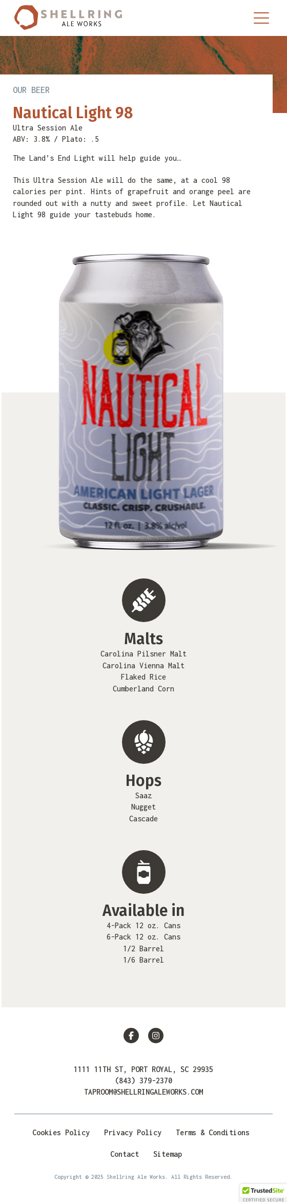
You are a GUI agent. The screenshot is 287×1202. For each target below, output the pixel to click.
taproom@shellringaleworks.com (143, 1091)
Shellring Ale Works (68, 18)
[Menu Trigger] (261, 18)
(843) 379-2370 (143, 1080)
